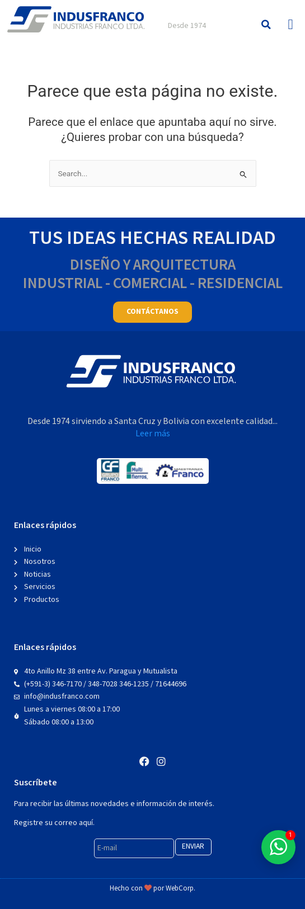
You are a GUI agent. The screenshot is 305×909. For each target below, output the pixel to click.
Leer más (152, 434)
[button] (266, 24)
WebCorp (180, 888)
